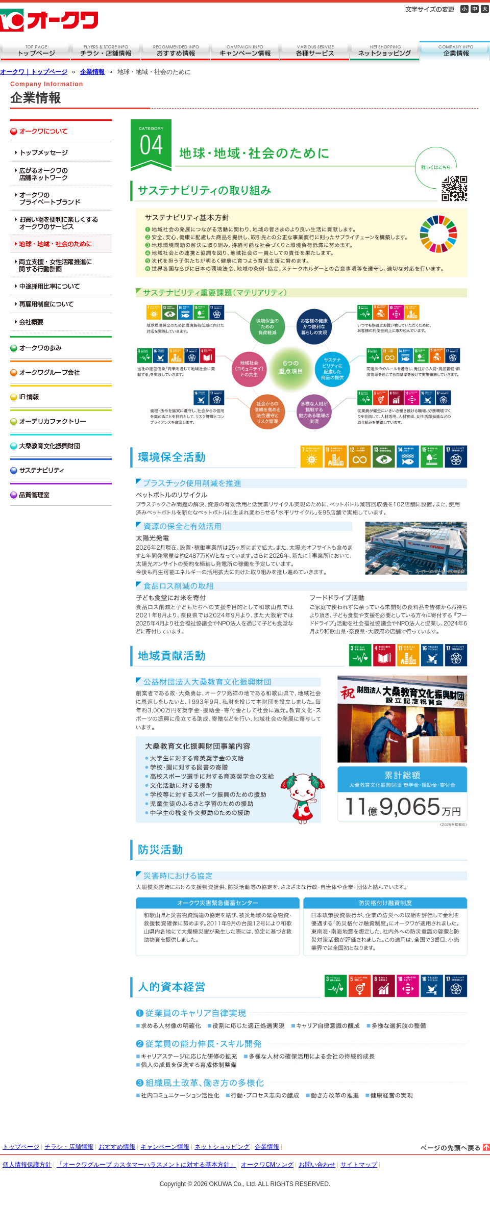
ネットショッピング (222, 1146)
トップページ (21, 1146)
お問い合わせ (317, 1164)
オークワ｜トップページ (33, 71)
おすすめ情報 (117, 1146)
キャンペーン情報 (164, 1146)
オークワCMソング (267, 1164)
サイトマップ (358, 1164)
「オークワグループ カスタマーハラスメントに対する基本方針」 (146, 1164)
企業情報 (92, 71)
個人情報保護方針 (27, 1164)
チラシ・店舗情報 (68, 1146)
